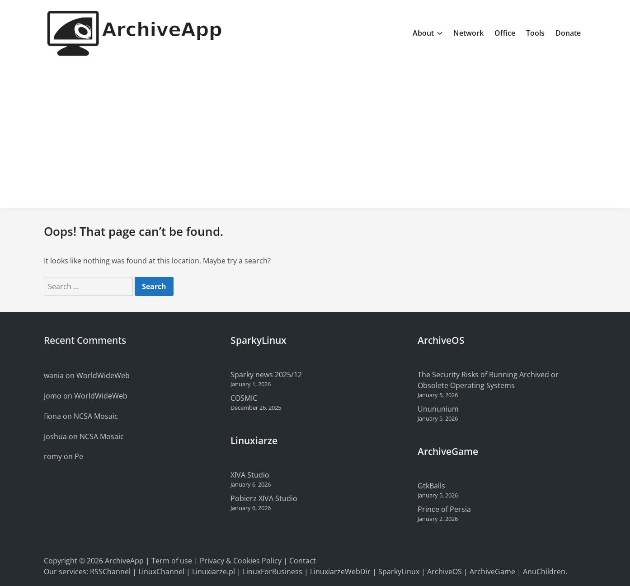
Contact (302, 561)
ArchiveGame (492, 572)
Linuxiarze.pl (213, 572)
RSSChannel (110, 572)
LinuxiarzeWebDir (340, 572)
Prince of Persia (444, 509)
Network (468, 33)
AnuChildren (544, 572)
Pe (79, 456)
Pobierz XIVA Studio (263, 498)
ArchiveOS (444, 572)
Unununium (438, 409)
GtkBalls (431, 486)
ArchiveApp (124, 561)
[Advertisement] (315, 133)
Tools (535, 33)
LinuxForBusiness (272, 572)
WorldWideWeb (103, 375)
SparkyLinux (398, 572)
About (427, 33)
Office (504, 33)
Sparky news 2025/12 (266, 375)
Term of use (171, 561)
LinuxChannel (161, 572)
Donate (568, 33)
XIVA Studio (249, 475)
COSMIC (243, 398)
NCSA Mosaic (96, 416)
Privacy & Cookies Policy (241, 561)
